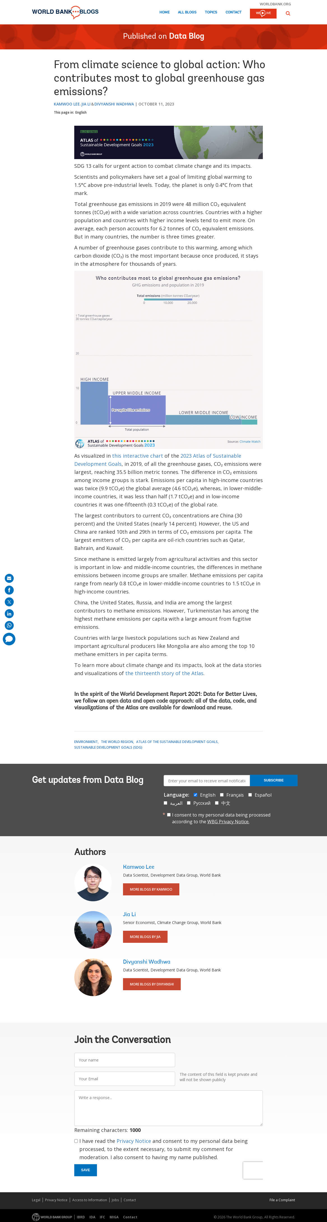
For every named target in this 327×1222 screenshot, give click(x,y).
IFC (102, 1217)
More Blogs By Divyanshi (152, 984)
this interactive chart (137, 455)
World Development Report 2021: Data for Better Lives (188, 694)
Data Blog (186, 37)
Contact (234, 12)
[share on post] (9, 601)
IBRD (81, 1217)
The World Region (117, 741)
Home (164, 12)
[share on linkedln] (9, 613)
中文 (225, 803)
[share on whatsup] (9, 625)
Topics (211, 12)
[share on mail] (9, 578)
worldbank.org (275, 4)
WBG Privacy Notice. (228, 822)
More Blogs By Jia (145, 936)
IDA (92, 1217)
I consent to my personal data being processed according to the (221, 818)
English (81, 112)
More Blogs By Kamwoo (151, 889)
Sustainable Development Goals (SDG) (108, 747)
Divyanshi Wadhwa (114, 104)
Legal (36, 1200)
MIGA (114, 1217)
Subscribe (274, 780)
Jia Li (86, 104)
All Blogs (187, 12)
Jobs (115, 1200)
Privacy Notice (134, 1141)
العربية (176, 803)
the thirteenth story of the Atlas (164, 673)
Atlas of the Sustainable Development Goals (177, 741)
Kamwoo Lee (67, 104)
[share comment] (9, 639)
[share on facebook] (9, 590)
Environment (86, 741)
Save (85, 1170)
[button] (288, 13)
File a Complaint (282, 1200)
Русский (201, 803)
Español (263, 795)
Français (235, 795)
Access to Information (89, 1200)
